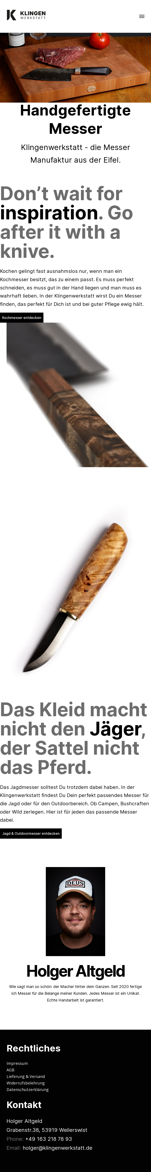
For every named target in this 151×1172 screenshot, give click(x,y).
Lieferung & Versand (26, 1076)
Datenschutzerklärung (28, 1089)
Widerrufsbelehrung (26, 1083)
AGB (10, 1069)
